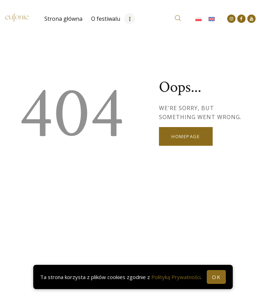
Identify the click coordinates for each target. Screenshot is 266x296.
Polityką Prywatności (176, 276)
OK (216, 276)
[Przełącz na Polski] (198, 19)
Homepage (185, 136)
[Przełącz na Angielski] (211, 19)
